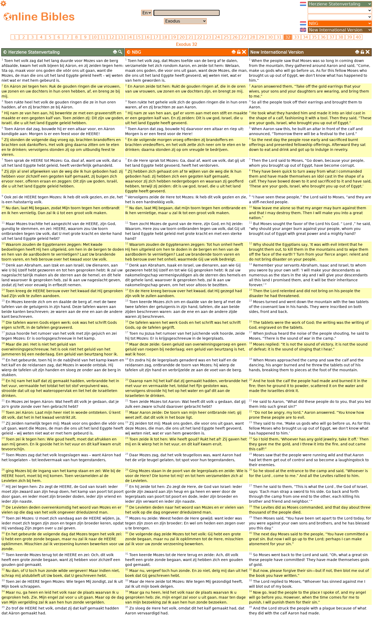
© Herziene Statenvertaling (31, 52)
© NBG (133, 52)
